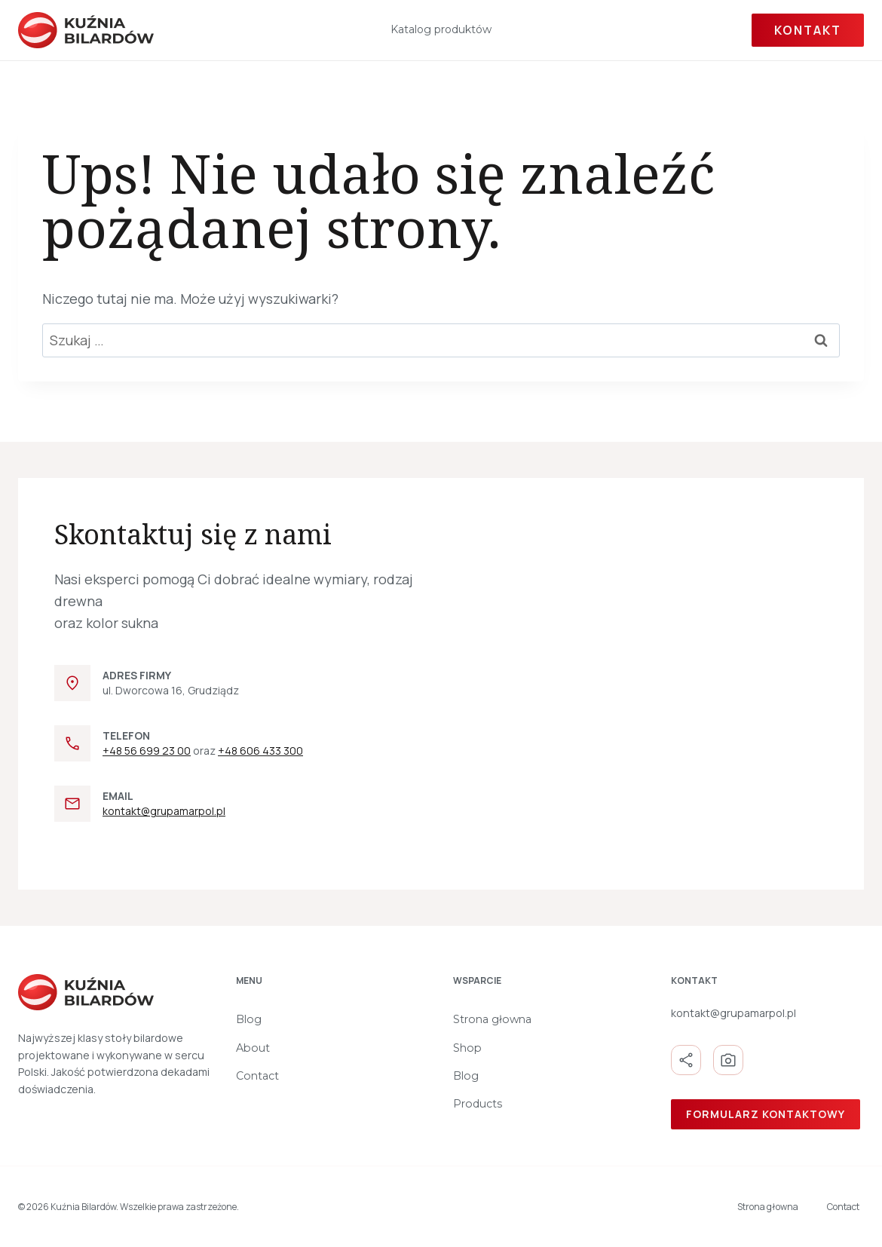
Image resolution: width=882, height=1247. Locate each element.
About (253, 1048)
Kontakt (807, 30)
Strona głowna (492, 1020)
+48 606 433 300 (260, 750)
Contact (257, 1076)
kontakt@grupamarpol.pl (164, 811)
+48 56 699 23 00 (147, 750)
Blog (249, 1020)
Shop (467, 1048)
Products (477, 1104)
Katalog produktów (441, 29)
